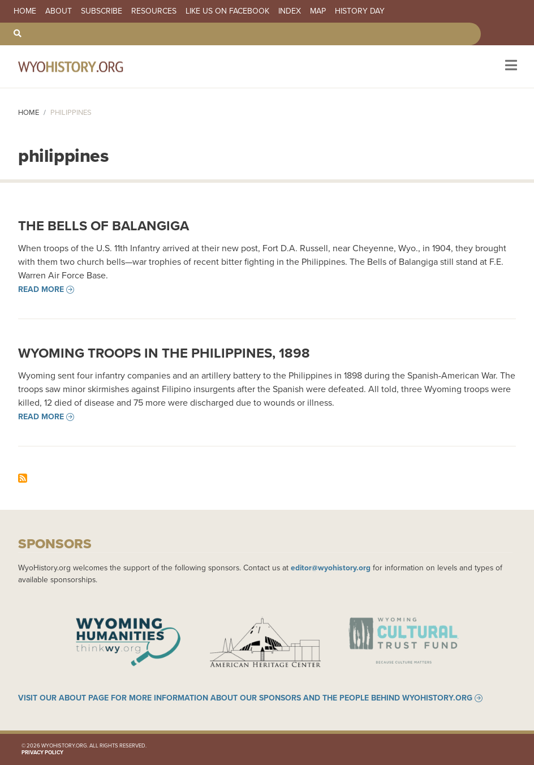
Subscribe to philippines (22, 478)
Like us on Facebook (227, 11)
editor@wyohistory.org (331, 567)
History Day (360, 11)
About (58, 11)
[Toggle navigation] (510, 66)
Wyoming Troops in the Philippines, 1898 (164, 353)
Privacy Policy (42, 753)
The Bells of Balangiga (103, 226)
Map (318, 11)
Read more (41, 289)
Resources (153, 11)
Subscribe (101, 11)
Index (289, 11)
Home (25, 11)
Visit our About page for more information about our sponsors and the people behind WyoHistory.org (245, 698)
